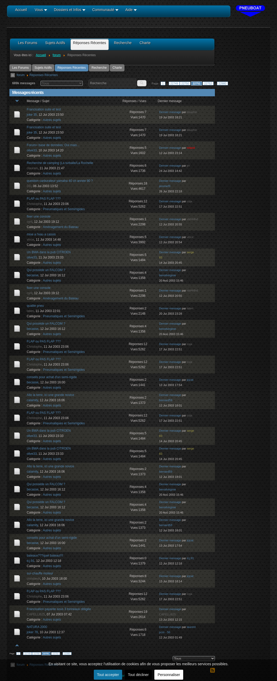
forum (21, 75)
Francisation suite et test (44, 109)
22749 (174, 83)
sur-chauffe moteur (40, 573)
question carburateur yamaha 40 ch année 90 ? (60, 181)
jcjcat (190, 379)
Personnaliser (168, 675)
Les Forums (20, 68)
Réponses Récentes (71, 68)
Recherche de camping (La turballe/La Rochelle (60, 163)
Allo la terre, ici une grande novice (50, 395)
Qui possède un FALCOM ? (46, 270)
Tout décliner (138, 675)
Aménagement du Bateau (60, 227)
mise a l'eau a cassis (41, 234)
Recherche (99, 68)
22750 (185, 83)
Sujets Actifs (43, 68)
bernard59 (165, 400)
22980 (222, 83)
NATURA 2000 (37, 627)
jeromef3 (164, 186)
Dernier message (170, 112)
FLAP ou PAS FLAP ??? (44, 198)
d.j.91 (30, 561)
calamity (32, 400)
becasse (33, 275)
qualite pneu (35, 306)
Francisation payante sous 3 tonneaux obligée (59, 609)
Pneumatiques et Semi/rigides (64, 209)
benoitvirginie (167, 275)
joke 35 (32, 115)
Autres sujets (52, 120)
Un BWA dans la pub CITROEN (49, 252)
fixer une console (39, 216)
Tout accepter (108, 675)
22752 (208, 83)
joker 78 (32, 632)
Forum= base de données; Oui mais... (53, 145)
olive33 (32, 150)
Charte (117, 68)
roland (191, 147)
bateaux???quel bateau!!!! (45, 555)
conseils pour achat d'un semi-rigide (52, 377)
